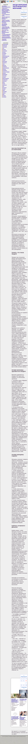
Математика (4, 66)
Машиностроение (5, 67)
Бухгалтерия (4, 50)
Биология (4, 49)
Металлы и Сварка (5, 71)
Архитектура (4, 45)
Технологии (4, 87)
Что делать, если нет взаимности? (23, 699)
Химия (3, 94)
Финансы (4, 92)
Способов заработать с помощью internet (6, 35)
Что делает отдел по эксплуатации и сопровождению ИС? (15, 718)
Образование (4, 74)
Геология (4, 54)
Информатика (4, 57)
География (4, 53)
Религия (3, 83)
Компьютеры (4, 61)
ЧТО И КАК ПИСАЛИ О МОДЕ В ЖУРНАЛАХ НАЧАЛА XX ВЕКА (15, 700)
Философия (4, 91)
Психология (4, 81)
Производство (4, 79)
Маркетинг (4, 65)
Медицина (4, 69)
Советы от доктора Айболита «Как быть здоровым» (6, 21)
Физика (3, 90)
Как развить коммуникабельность (6, 6)
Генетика (3, 52)
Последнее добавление (4, 40)
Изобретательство (5, 56)
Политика (4, 77)
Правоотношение (5, 78)
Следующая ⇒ (24, 17)
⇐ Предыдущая (24, 12)
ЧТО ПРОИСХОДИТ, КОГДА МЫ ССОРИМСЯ (23, 718)
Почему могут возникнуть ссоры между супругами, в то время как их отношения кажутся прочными (6, 11)
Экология (4, 95)
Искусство (4, 58)
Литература (4, 62)
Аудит (3, 48)
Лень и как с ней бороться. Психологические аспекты (5, 32)
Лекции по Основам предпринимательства (6, 37)
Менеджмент (4, 70)
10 (26, 685)
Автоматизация (5, 44)
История (3, 60)
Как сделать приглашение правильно (4, 24)
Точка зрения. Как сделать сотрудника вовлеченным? (6, 27)
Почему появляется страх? (6, 15)
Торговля (4, 88)
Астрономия (4, 46)
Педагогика (4, 75)
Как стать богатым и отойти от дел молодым (6, 17)
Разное (3, 82)
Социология (4, 84)
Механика (4, 73)
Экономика (4, 96)
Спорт (3, 86)
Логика (3, 63)
